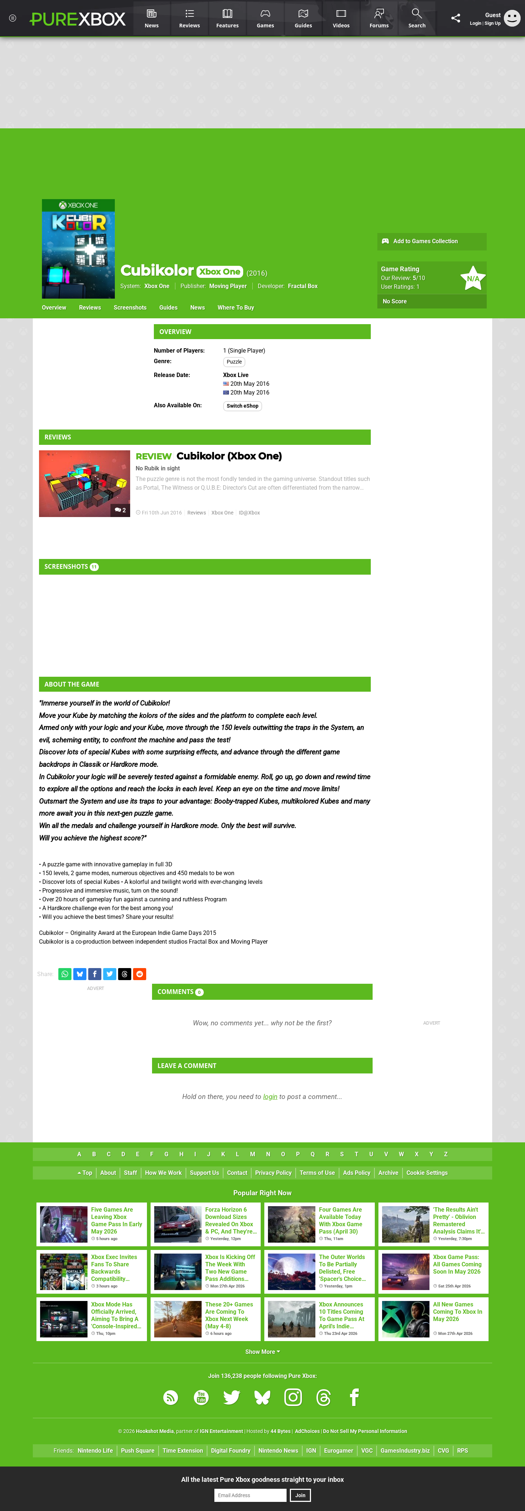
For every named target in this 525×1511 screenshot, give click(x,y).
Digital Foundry (230, 1450)
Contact (237, 1172)
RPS (462, 1450)
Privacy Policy (273, 1172)
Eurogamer (338, 1450)
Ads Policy (356, 1172)
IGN (311, 1450)
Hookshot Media (155, 1431)
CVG (443, 1450)
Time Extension (183, 1450)
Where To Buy (236, 307)
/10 (419, 278)
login (270, 1096)
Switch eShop (242, 406)
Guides (168, 307)
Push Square (138, 1450)
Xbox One (157, 286)
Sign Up (493, 23)
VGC (367, 1450)
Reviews (90, 307)
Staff (130, 1172)
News (197, 307)
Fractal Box (303, 286)
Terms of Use (317, 1172)
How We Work (163, 1172)
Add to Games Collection (419, 242)
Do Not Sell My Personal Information (365, 1431)
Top (85, 1172)
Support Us (204, 1172)
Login (475, 23)
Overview (54, 307)
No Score (395, 301)
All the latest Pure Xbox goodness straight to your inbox (262, 1479)
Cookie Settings (427, 1172)
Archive (388, 1172)
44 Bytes (281, 1431)
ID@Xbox (249, 513)
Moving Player (228, 286)
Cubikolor (181, 270)
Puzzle (234, 362)
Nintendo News (278, 1450)
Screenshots (130, 307)
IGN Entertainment (221, 1431)
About (108, 1172)
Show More (262, 1351)
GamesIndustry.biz (405, 1450)
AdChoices (307, 1431)
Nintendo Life (95, 1450)
